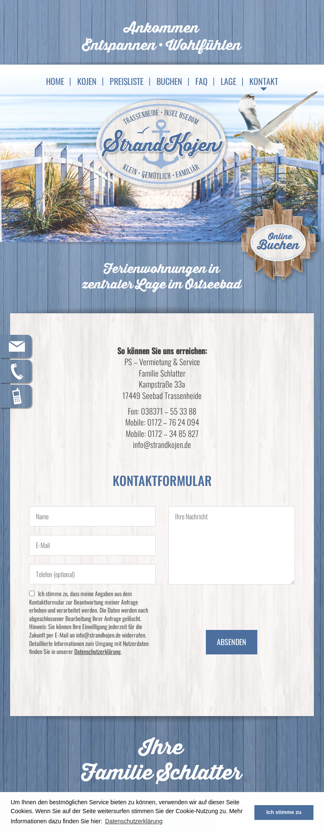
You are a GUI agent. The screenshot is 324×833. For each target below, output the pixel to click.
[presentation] (232, 605)
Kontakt (263, 81)
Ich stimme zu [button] (283, 812)
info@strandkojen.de (162, 444)
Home (55, 81)
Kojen (87, 81)
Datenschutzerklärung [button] (133, 821)
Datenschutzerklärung (97, 651)
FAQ (201, 81)
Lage (228, 81)
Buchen (169, 81)
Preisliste (126, 81)
